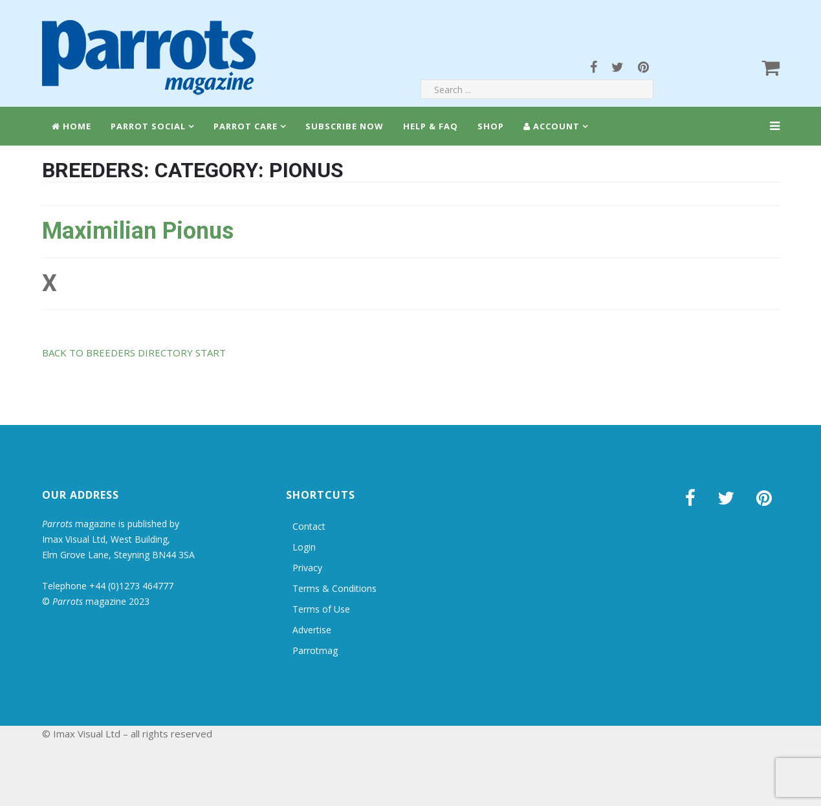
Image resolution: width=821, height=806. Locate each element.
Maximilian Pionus (138, 231)
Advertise (311, 630)
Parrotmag (315, 650)
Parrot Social (148, 126)
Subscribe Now (344, 126)
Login (304, 547)
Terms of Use (321, 609)
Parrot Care (245, 126)
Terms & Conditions (334, 588)
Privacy (307, 567)
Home (71, 126)
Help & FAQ (430, 126)
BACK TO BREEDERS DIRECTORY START (134, 352)
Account (551, 126)
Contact (308, 526)
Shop (490, 126)
